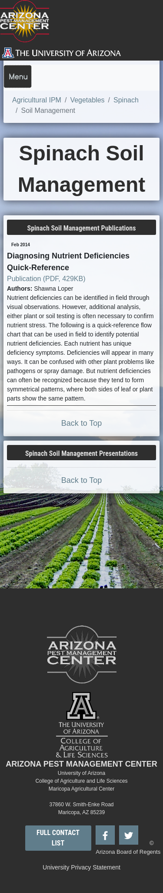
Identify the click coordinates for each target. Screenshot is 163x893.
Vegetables (87, 100)
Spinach (126, 100)
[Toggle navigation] (17, 76)
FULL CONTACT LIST (58, 837)
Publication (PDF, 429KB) (46, 278)
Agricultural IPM (36, 100)
